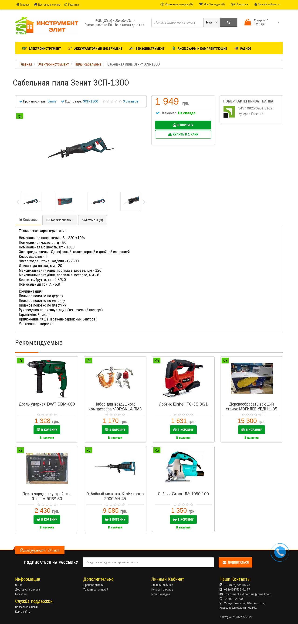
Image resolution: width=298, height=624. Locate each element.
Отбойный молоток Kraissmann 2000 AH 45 (115, 496)
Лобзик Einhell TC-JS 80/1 (183, 404)
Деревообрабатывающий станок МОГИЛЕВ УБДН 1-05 (251, 406)
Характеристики (59, 220)
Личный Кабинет (162, 585)
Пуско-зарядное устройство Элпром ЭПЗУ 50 (47, 496)
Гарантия (71, 4)
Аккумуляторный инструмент (95, 47)
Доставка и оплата (47, 4)
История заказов (162, 589)
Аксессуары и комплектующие (199, 47)
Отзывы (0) (92, 220)
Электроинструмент (41, 47)
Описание (28, 219)
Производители (93, 585)
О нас (18, 585)
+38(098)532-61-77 (237, 589)
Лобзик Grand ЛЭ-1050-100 (183, 494)
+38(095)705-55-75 (237, 585)
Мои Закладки (160, 594)
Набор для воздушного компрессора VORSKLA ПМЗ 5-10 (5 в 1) (115, 409)
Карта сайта (22, 611)
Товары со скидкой (95, 589)
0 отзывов (131, 101)
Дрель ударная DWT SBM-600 (47, 404)
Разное (242, 47)
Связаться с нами (26, 607)
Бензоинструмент (147, 47)
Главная (23, 4)
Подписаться (235, 562)
